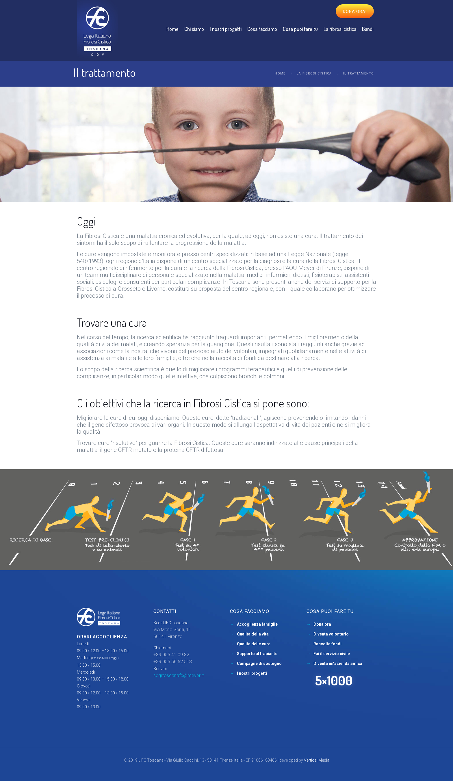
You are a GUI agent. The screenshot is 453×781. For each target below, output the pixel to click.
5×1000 (333, 680)
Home (280, 73)
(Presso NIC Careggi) (105, 658)
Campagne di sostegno (259, 663)
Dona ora (322, 624)
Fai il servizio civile (331, 653)
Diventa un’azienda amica (337, 663)
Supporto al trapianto (257, 653)
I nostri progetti (252, 673)
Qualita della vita (253, 634)
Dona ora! (355, 11)
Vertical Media (316, 760)
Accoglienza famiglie (257, 624)
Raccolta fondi (327, 644)
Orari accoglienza (102, 637)
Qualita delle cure (253, 644)
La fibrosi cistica (314, 73)
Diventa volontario (331, 634)
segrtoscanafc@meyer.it (178, 675)
